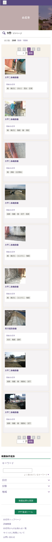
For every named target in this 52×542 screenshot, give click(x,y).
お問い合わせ (9, 537)
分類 (4, 486)
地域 (4, 491)
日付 (4, 480)
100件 (25, 40)
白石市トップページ (12, 519)
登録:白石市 (10, 84)
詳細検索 (7, 524)
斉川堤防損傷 (11, 328)
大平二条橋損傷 (11, 77)
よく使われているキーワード (35, 475)
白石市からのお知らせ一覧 (15, 528)
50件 (19, 40)
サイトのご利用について (14, 533)
